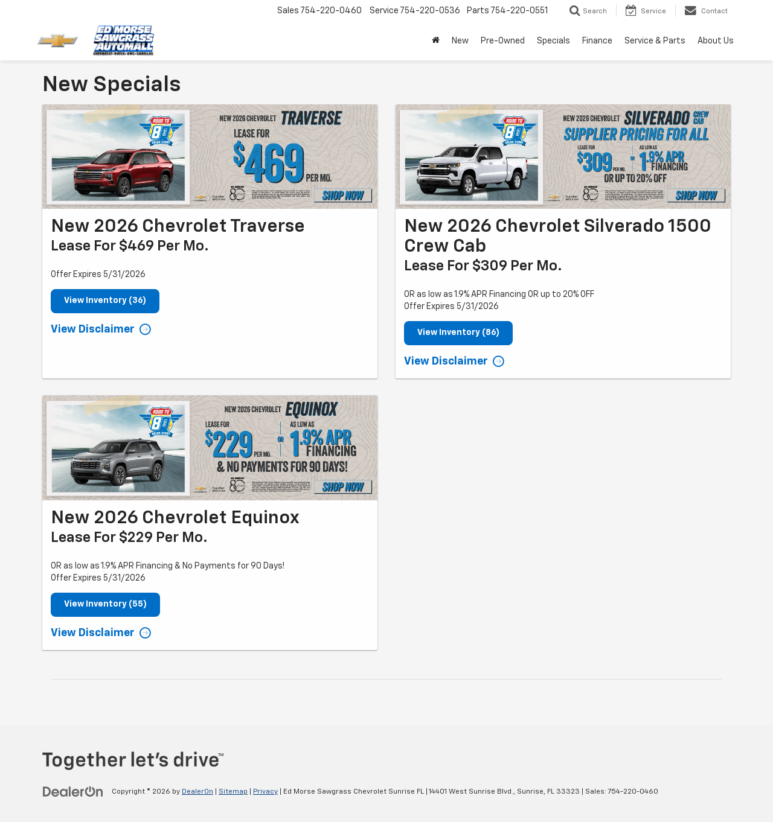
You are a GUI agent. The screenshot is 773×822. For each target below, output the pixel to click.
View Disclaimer (93, 329)
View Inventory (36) (105, 301)
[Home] (436, 41)
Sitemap (233, 791)
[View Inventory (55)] (209, 447)
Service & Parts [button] (654, 41)
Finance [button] (597, 41)
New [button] (460, 41)
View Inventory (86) (458, 333)
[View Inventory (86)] (563, 156)
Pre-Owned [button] (503, 41)
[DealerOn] (73, 791)
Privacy (265, 791)
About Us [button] (716, 41)
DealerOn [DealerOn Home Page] (197, 791)
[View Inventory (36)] (209, 156)
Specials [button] (553, 41)
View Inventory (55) (105, 605)
